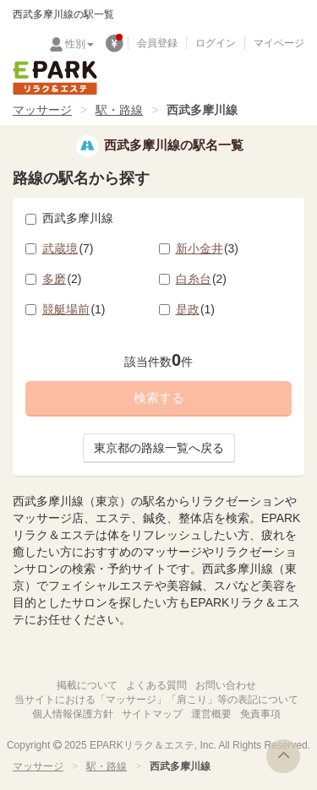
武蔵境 (68, 248)
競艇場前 (74, 309)
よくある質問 (156, 685)
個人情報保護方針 (72, 714)
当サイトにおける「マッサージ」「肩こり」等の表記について (156, 700)
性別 (79, 44)
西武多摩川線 (69, 218)
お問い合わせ (225, 685)
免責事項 (260, 714)
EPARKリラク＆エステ (55, 78)
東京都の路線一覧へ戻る (159, 448)
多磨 (62, 279)
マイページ (279, 43)
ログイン (215, 43)
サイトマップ (152, 714)
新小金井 (207, 248)
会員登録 (157, 43)
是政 (196, 309)
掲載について (87, 685)
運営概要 (211, 714)
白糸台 (201, 279)
